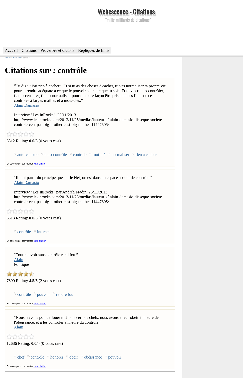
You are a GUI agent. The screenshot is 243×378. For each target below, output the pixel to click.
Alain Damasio (26, 105)
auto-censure (27, 154)
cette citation (40, 163)
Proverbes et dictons (57, 50)
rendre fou (64, 294)
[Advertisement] (126, 34)
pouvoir (43, 294)
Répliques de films (93, 50)
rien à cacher (145, 154)
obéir (73, 357)
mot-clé (99, 154)
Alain (18, 259)
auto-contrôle (56, 154)
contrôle (80, 154)
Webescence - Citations (126, 11)
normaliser (120, 154)
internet (43, 231)
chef (21, 357)
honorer (56, 357)
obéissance (93, 357)
